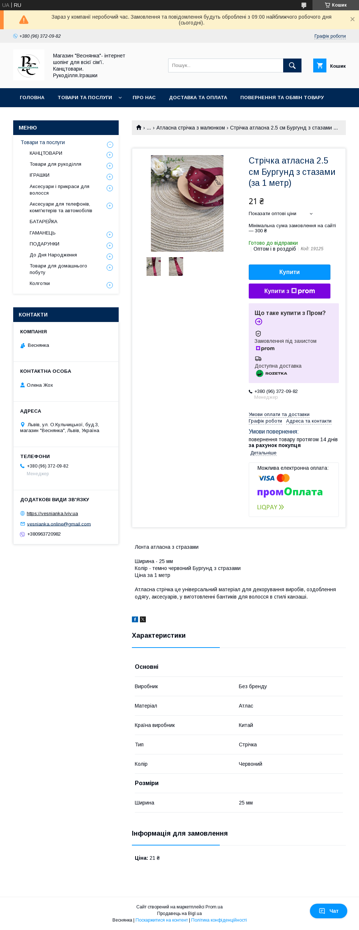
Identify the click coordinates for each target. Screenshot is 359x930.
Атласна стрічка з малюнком (190, 128)
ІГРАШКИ (39, 175)
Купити (290, 272)
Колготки (40, 283)
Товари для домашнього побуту (58, 269)
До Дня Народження (53, 255)
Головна (32, 97)
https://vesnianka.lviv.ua (52, 513)
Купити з (289, 291)
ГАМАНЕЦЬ (43, 233)
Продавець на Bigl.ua (179, 913)
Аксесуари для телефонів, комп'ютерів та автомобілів (61, 207)
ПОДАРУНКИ (44, 244)
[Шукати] (292, 65)
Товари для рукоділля (55, 164)
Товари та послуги (85, 97)
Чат (328, 911)
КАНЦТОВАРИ (46, 153)
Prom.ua (214, 907)
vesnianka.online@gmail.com (59, 523)
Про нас (144, 97)
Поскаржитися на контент (162, 920)
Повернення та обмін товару (282, 97)
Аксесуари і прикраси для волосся (59, 190)
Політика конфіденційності (219, 920)
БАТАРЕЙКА (44, 221)
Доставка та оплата (198, 97)
